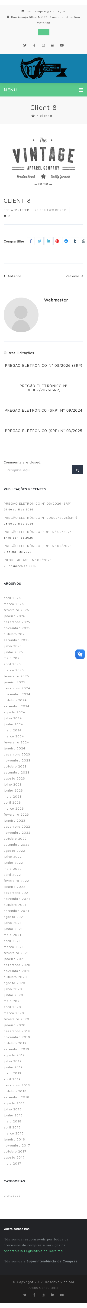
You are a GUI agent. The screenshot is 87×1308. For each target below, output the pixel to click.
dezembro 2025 (17, 622)
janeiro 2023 (14, 820)
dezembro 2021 (17, 893)
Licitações (12, 1195)
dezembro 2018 (17, 1085)
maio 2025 (13, 658)
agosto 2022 (14, 850)
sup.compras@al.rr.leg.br (44, 11)
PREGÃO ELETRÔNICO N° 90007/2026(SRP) (43, 388)
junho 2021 (13, 929)
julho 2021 (13, 923)
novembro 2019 (17, 1037)
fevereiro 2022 (16, 880)
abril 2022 (12, 874)
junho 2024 (13, 724)
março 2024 (14, 736)
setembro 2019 (16, 1049)
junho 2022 (13, 862)
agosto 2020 (14, 983)
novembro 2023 (17, 760)
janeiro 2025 (14, 682)
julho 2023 (13, 784)
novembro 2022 (17, 832)
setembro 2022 (16, 844)
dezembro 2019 (17, 1031)
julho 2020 (13, 989)
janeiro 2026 (14, 616)
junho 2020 (13, 995)
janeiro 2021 (14, 959)
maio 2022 (13, 868)
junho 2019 (13, 1067)
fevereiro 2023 (16, 814)
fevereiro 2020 (16, 1019)
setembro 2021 (16, 911)
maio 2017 (12, 1163)
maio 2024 (13, 730)
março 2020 (14, 1013)
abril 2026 (12, 598)
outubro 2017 (15, 1151)
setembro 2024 (16, 706)
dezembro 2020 (17, 965)
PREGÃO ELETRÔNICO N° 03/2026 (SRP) (43, 365)
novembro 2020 (17, 971)
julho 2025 (13, 646)
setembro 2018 (16, 1097)
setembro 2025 (16, 640)
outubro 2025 (15, 634)
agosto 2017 (14, 1157)
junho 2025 (13, 652)
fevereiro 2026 (16, 610)
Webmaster (20, 209)
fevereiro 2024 (16, 742)
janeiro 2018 (14, 1139)
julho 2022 (13, 856)
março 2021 (14, 947)
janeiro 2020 (15, 1025)
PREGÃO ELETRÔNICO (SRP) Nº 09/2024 (43, 410)
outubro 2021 (15, 905)
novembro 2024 (17, 694)
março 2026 (14, 604)
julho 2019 (13, 1061)
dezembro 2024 (17, 688)
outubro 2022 (15, 838)
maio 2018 (12, 1121)
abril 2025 (12, 664)
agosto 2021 (14, 917)
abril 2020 (12, 1007)
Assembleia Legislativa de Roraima (33, 1251)
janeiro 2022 (14, 887)
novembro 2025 (17, 628)
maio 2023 (13, 796)
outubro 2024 (15, 700)
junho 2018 (13, 1115)
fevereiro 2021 (16, 953)
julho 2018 (13, 1109)
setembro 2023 (16, 772)
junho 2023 (13, 790)
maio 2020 (13, 1001)
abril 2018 (12, 1127)
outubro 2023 (15, 766)
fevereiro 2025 (16, 676)
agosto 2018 (14, 1103)
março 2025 (14, 670)
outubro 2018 (15, 1091)
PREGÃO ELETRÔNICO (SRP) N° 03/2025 (43, 431)
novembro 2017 (17, 1145)
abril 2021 (12, 941)
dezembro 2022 (17, 826)
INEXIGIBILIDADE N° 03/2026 (28, 560)
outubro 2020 (15, 977)
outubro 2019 (15, 1043)
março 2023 (14, 808)
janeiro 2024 (14, 748)
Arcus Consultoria (43, 1287)
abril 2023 (12, 802)
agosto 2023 (14, 778)
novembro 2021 (17, 899)
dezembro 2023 (17, 754)
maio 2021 (12, 935)
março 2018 (14, 1133)
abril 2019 (12, 1079)
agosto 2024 (14, 712)
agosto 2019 (14, 1055)
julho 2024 (13, 718)
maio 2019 (12, 1073)
